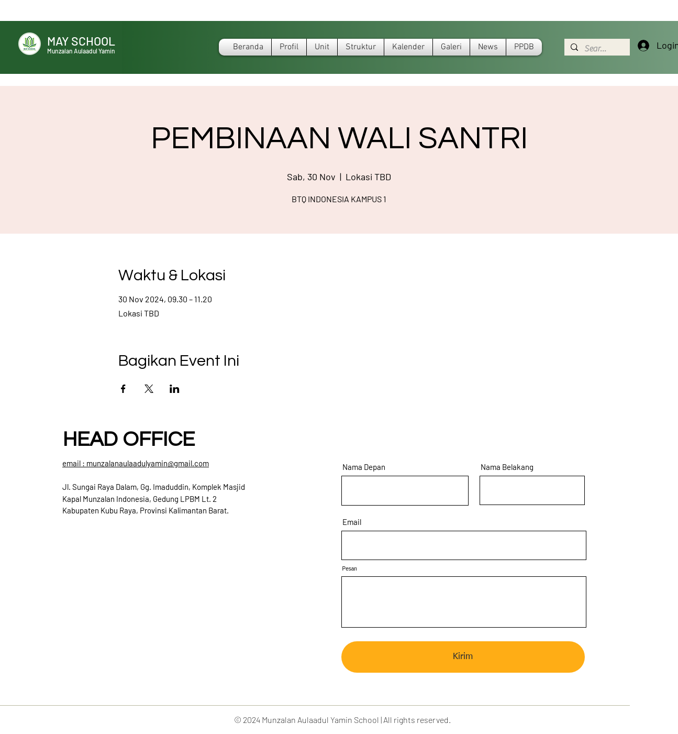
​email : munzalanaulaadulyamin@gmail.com (135, 463)
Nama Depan (363, 467)
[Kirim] (463, 657)
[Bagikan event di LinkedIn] (175, 389)
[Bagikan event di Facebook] (123, 389)
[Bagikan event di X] (149, 389)
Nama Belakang (507, 467)
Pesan (349, 569)
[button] (408, 47)
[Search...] (596, 49)
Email (351, 522)
